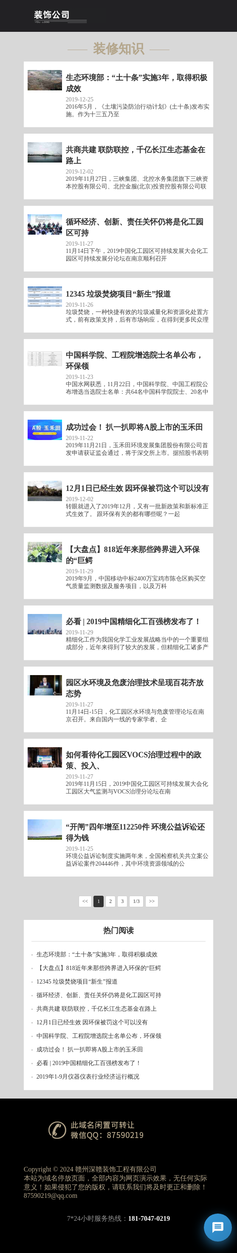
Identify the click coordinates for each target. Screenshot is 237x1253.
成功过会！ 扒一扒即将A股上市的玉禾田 (90, 1049)
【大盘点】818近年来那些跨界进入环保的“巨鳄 (99, 968)
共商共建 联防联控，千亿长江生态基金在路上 (97, 1009)
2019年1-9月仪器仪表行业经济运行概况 (88, 1077)
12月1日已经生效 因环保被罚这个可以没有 (92, 1022)
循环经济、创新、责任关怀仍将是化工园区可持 (99, 995)
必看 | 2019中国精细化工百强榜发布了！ (89, 1063)
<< (85, 901)
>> (152, 901)
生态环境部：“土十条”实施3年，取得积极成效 (97, 954)
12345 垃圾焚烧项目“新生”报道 (77, 981)
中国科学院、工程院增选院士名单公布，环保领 (99, 1036)
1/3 (136, 901)
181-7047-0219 (149, 1218)
